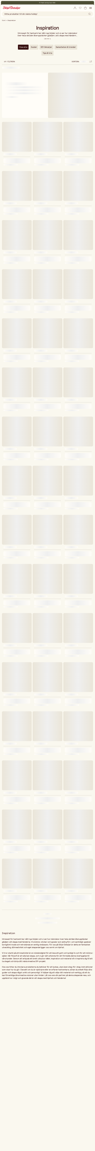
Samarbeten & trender (66, 47)
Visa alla (23, 47)
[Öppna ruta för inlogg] (74, 7)
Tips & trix (47, 53)
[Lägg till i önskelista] (80, 7)
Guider (34, 47)
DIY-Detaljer (46, 47)
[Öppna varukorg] (85, 7)
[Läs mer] (47, 39)
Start (4, 20)
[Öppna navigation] (90, 7)
